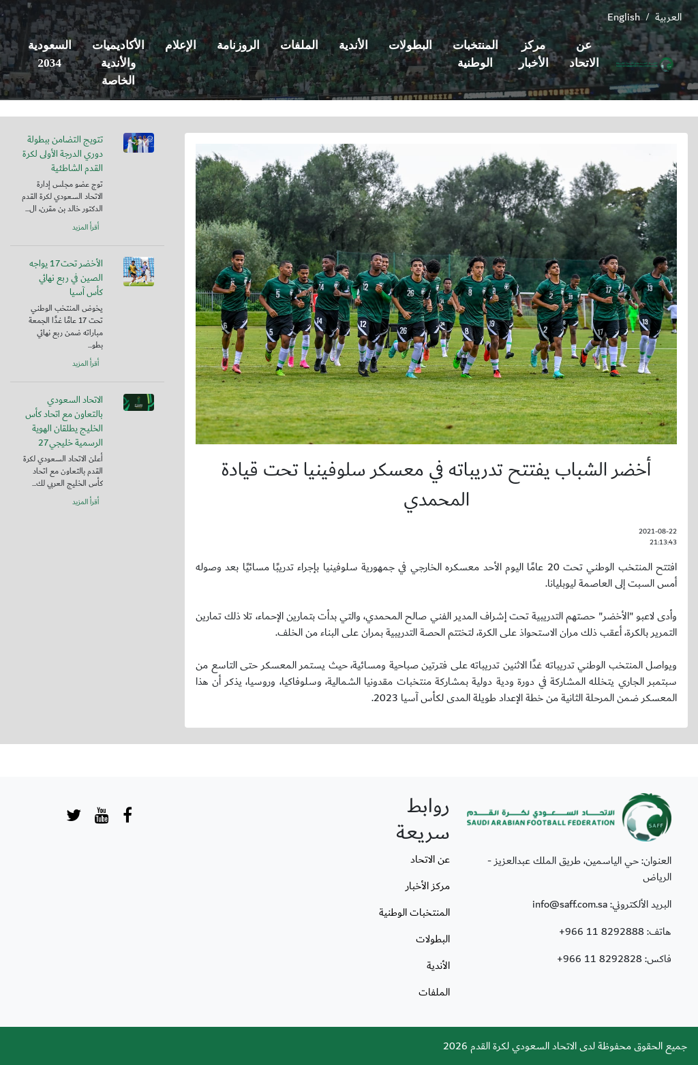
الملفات (299, 45)
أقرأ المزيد (85, 227)
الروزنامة (238, 45)
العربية (668, 17)
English (623, 17)
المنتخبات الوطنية (475, 54)
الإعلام (180, 45)
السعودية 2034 (50, 54)
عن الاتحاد (584, 54)
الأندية (353, 45)
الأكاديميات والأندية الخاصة (118, 63)
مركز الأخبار (534, 54)
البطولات (410, 45)
